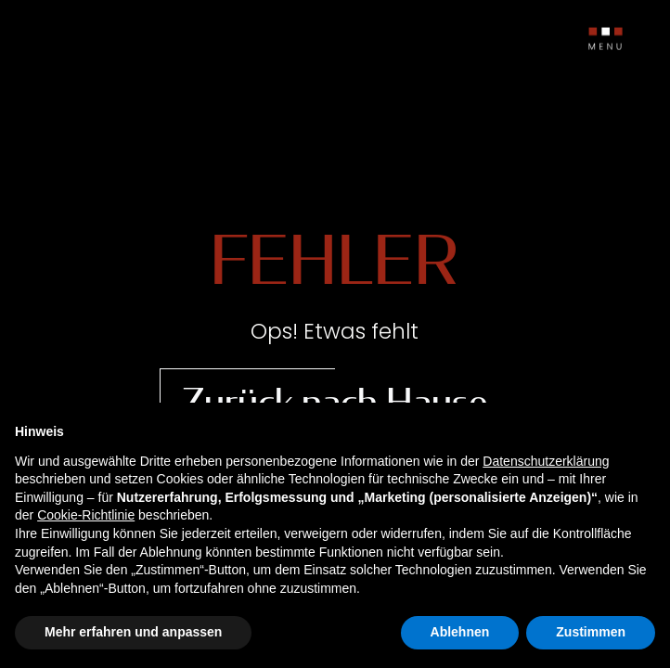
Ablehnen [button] (460, 631)
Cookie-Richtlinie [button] (86, 514)
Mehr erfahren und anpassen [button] (133, 631)
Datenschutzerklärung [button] (546, 461)
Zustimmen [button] (590, 631)
